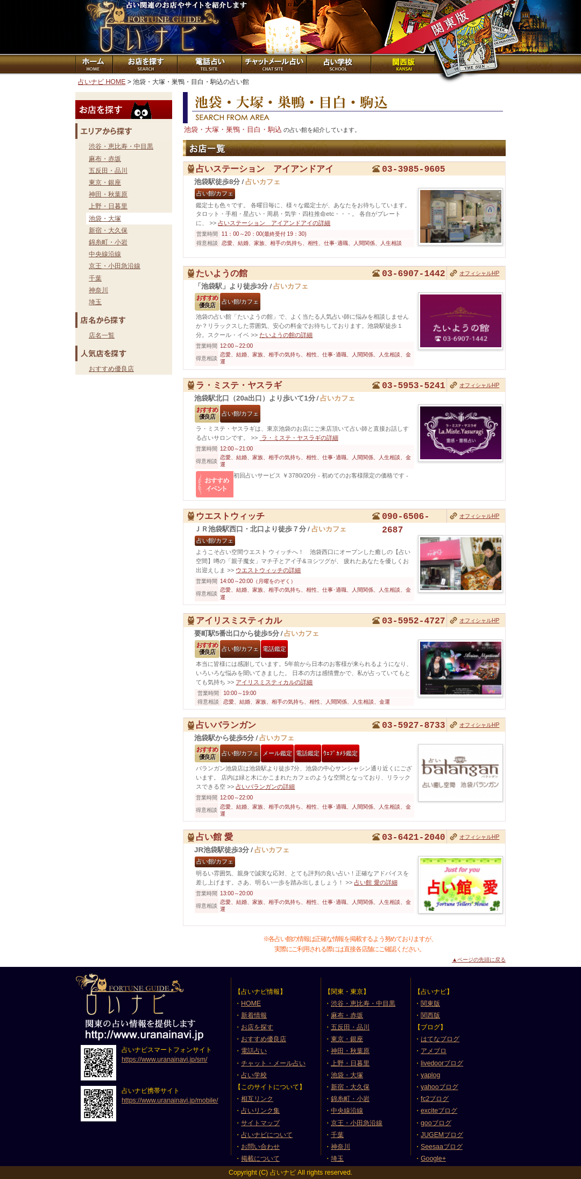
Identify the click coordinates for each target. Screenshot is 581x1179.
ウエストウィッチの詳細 (268, 570)
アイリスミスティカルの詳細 (274, 682)
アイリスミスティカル (239, 620)
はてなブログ (440, 1039)
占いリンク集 (260, 1110)
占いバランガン (226, 724)
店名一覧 (102, 335)
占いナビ (145, 27)
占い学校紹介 (338, 64)
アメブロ (434, 1051)
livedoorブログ (442, 1063)
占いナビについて (267, 1135)
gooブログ (436, 1123)
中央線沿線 (105, 254)
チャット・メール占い (273, 1063)
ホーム (93, 64)
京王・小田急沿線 (114, 266)
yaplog (430, 1075)
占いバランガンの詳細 (265, 786)
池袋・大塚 (105, 218)
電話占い (254, 1051)
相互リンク (257, 1099)
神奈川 (98, 290)
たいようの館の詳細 (286, 335)
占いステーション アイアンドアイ (265, 168)
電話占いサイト (208, 64)
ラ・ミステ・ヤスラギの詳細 (298, 437)
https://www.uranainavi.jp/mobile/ (170, 1100)
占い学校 (254, 1075)
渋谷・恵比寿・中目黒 (121, 146)
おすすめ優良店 (111, 369)
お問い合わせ (260, 1146)
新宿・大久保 (108, 230)
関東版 (430, 1003)
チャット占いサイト (273, 64)
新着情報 (254, 1015)
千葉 (95, 278)
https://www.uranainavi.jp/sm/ (164, 1059)
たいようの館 (221, 273)
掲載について (260, 1158)
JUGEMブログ (442, 1135)
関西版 (402, 64)
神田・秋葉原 (108, 194)
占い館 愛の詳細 (375, 882)
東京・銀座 (105, 182)
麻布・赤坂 (105, 159)
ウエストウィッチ (230, 516)
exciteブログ (439, 1110)
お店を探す (144, 64)
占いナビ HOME (101, 82)
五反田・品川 (108, 170)
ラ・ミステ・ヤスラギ (239, 385)
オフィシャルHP (479, 273)
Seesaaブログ (442, 1146)
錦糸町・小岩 (108, 242)
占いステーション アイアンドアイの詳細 (274, 223)
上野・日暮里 (108, 206)
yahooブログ (439, 1087)
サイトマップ (260, 1123)
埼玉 (95, 302)
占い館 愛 (214, 836)
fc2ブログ (435, 1099)
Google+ (433, 1158)
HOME (251, 1003)
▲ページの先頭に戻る (479, 960)
